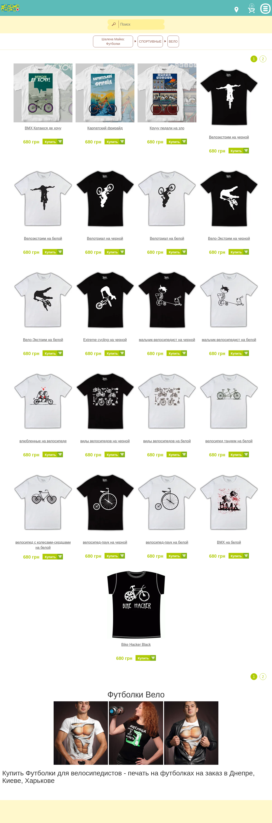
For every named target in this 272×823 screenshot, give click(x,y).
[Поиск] (143, 24)
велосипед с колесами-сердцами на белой (43, 544)
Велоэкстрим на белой (43, 238)
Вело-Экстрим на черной (229, 238)
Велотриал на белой (167, 238)
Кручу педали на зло (167, 128)
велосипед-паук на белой (167, 542)
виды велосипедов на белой (167, 441)
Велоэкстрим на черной (229, 137)
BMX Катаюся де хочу (43, 128)
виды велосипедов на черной (105, 441)
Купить (50, 142)
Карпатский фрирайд (105, 128)
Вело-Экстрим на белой (43, 340)
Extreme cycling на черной (105, 340)
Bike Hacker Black (136, 644)
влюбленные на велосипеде (43, 441)
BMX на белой (229, 542)
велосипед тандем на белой (229, 441)
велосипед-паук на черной (105, 542)
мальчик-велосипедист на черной (167, 340)
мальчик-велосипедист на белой (229, 340)
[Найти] (113, 24)
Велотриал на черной (105, 238)
